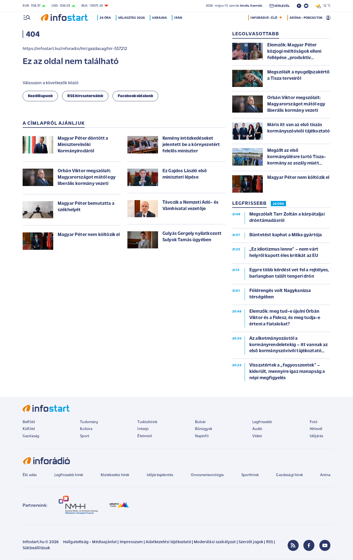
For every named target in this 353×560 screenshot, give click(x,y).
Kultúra (86, 429)
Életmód (144, 436)
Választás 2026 (132, 18)
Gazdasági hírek (289, 475)
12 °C (322, 5)
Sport (84, 436)
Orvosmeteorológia (207, 475)
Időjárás (316, 436)
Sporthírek (250, 475)
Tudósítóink (147, 422)
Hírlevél (316, 429)
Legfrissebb (262, 422)
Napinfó (202, 436)
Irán (179, 18)
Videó (257, 436)
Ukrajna (160, 18)
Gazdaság (31, 436)
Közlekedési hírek (115, 475)
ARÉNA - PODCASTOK (306, 18)
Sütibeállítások (36, 548)
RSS (269, 542)
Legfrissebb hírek (68, 475)
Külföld (29, 429)
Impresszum (131, 542)
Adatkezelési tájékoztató (168, 542)
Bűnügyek (203, 429)
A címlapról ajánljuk (54, 123)
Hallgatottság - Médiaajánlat (90, 542)
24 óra (105, 18)
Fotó (314, 422)
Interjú (143, 429)
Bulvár (200, 422)
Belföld (29, 422)
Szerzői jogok (251, 542)
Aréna (325, 475)
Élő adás (30, 475)
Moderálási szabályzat (215, 542)
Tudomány (89, 422)
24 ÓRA (278, 204)
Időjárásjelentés (160, 475)
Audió (257, 429)
